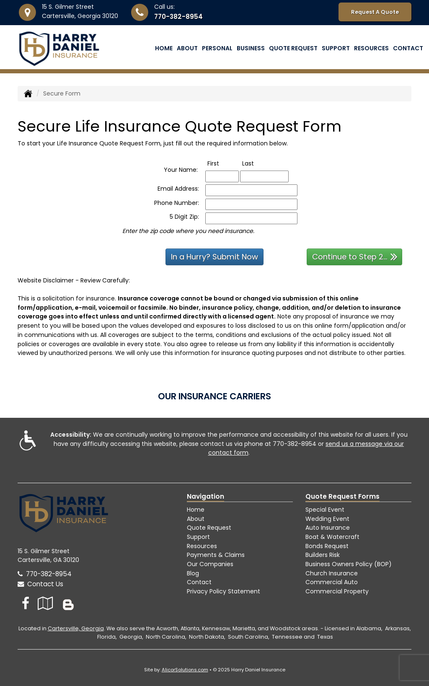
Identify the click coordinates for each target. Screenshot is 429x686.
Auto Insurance (327, 527)
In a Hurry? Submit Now (214, 256)
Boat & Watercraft (332, 537)
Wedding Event (327, 519)
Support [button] (336, 48)
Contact (408, 48)
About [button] (187, 48)
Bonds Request (327, 546)
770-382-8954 (178, 16)
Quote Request (209, 527)
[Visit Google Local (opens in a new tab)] (45, 603)
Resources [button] (371, 48)
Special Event (324, 509)
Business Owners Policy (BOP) (348, 564)
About (195, 519)
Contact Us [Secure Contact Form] (40, 584)
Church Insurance (331, 573)
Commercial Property (337, 591)
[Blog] (68, 603)
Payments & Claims (216, 555)
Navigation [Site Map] (205, 496)
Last (256, 163)
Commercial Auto (331, 582)
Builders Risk (322, 555)
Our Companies (210, 564)
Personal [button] (217, 48)
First (221, 163)
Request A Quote (375, 12)
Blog (193, 573)
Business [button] (251, 48)
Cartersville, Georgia (76, 628)
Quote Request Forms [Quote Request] (342, 496)
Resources (202, 546)
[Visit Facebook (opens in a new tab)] (26, 603)
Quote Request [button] (293, 48)
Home (164, 48)
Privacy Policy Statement (223, 591)
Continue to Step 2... (355, 256)
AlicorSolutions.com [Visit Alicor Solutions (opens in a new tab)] (185, 669)
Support (198, 537)
